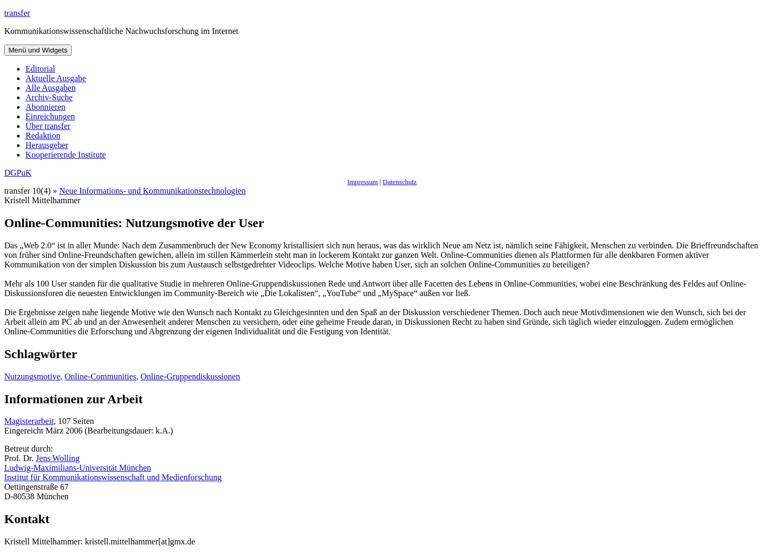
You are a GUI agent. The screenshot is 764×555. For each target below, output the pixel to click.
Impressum (362, 182)
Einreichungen (50, 116)
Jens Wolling (58, 458)
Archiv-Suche (49, 97)
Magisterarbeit (29, 421)
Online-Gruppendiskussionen (190, 376)
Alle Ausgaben (50, 87)
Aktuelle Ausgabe (55, 78)
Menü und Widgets (37, 50)
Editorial (40, 68)
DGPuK (18, 172)
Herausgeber (46, 145)
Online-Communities (100, 376)
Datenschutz (399, 182)
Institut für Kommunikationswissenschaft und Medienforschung (113, 477)
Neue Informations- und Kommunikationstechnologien (152, 190)
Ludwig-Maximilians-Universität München (77, 467)
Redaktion (42, 135)
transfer (17, 13)
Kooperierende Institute (65, 154)
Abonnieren (45, 106)
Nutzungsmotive (32, 376)
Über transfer (48, 126)
